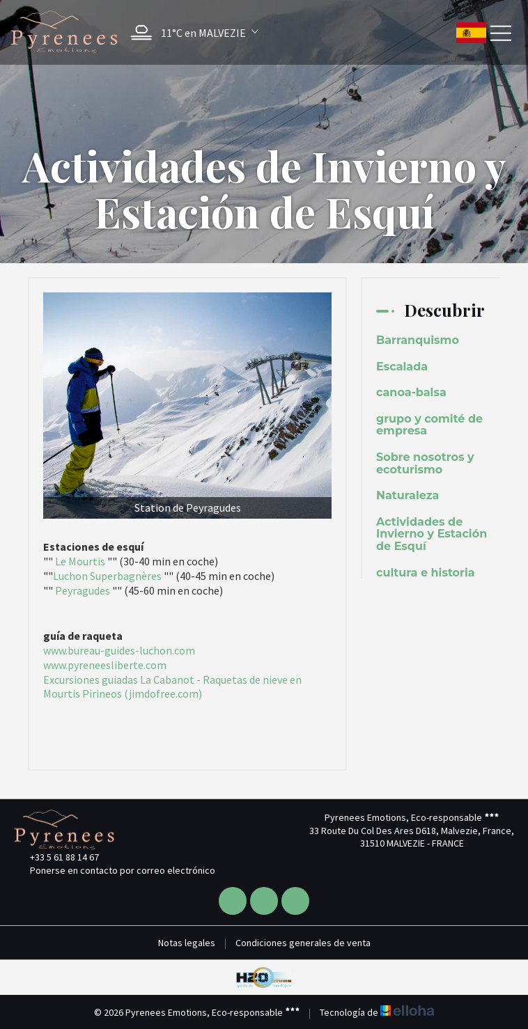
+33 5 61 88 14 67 (56, 857)
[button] (191, 32)
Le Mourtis (80, 561)
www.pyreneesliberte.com (104, 665)
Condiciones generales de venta (303, 942)
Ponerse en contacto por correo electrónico (114, 870)
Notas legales (186, 942)
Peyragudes (82, 590)
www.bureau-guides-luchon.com (119, 650)
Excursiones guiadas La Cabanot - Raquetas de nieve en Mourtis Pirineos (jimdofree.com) (172, 687)
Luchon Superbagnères (107, 576)
